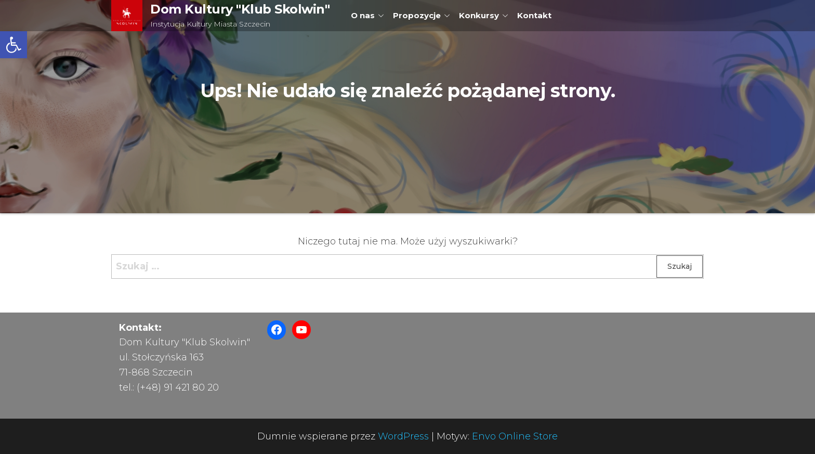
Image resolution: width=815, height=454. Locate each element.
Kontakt (534, 15)
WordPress (403, 436)
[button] (13, 44)
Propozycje (417, 15)
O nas (363, 15)
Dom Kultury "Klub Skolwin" (240, 9)
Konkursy (479, 15)
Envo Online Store (515, 436)
